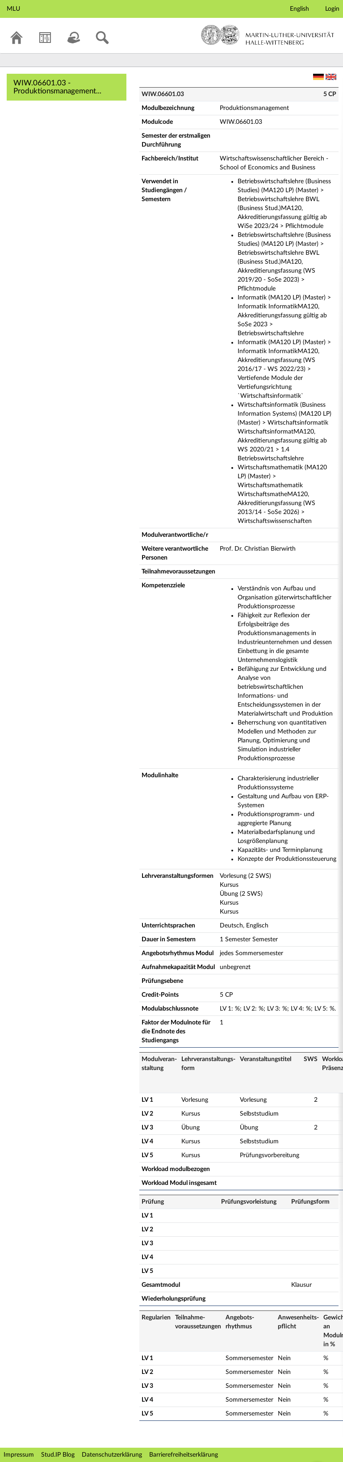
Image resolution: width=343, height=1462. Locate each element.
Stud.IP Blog (58, 1455)
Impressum (19, 1455)
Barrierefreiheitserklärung (183, 1455)
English (299, 9)
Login (332, 9)
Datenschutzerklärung (112, 1455)
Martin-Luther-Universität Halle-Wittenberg (268, 34)
